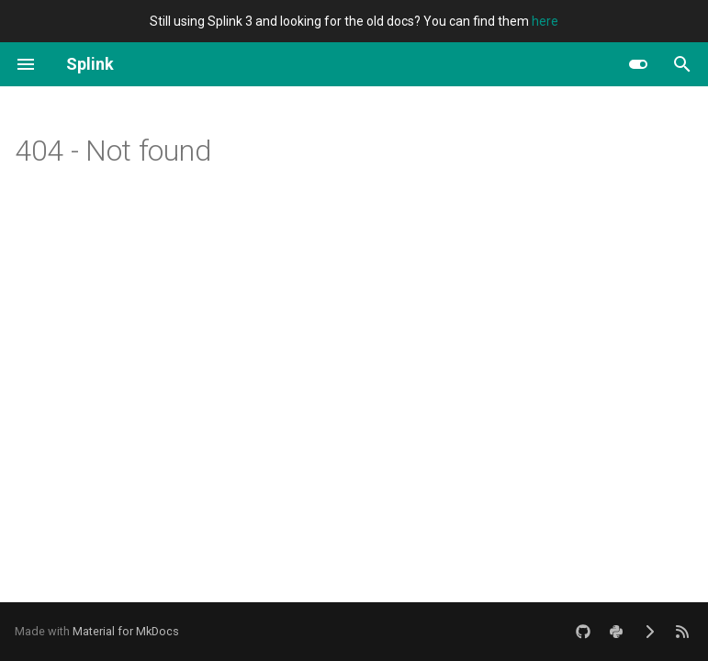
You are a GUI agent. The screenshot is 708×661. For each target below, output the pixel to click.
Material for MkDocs (126, 631)
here (545, 21)
